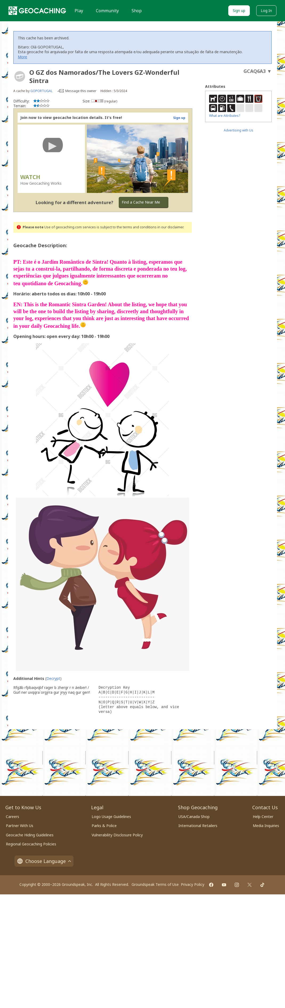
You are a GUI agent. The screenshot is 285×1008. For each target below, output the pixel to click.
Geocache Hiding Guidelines (30, 834)
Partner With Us (19, 825)
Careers (12, 816)
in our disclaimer (170, 227)
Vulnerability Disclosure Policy (117, 834)
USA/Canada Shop (194, 816)
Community (107, 11)
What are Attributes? (224, 115)
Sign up (239, 10)
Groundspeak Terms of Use (155, 884)
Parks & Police (104, 825)
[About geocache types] (19, 76)
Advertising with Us (238, 130)
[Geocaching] (37, 10)
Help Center (263, 816)
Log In (266, 10)
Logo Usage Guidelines (111, 816)
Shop (137, 11)
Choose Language (44, 861)
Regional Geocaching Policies (31, 843)
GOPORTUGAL (41, 91)
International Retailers (197, 825)
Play (79, 11)
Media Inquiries (266, 825)
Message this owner (80, 91)
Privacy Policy (192, 884)
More (22, 56)
